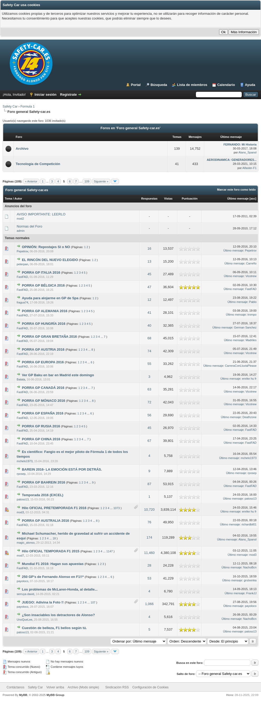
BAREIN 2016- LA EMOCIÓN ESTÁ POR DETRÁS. (62, 469)
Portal (136, 85)
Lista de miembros (192, 85)
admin (21, 230)
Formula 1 (27, 106)
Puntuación (189, 198)
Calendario (226, 85)
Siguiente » (101, 181)
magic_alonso (26, 542)
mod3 (20, 512)
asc (252, 198)
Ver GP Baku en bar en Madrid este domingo (58, 375)
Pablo (253, 301)
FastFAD (22, 276)
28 (149, 565)
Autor (18, 198)
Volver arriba (55, 687)
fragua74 (22, 302)
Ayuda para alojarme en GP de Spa (50, 298)
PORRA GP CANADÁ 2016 (43, 388)
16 (149, 248)
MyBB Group (55, 695)
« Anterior (31, 181)
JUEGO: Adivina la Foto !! (43, 602)
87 (149, 484)
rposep (21, 473)
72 (149, 402)
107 (93, 602)
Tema (8, 198)
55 (149, 364)
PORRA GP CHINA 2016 (41, 439)
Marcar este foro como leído (236, 189)
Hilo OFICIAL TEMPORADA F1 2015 (50, 551)
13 (149, 261)
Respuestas (149, 198)
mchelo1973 (24, 461)
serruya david (25, 594)
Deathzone (250, 417)
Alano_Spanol (247, 152)
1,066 (149, 604)
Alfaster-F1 (249, 168)
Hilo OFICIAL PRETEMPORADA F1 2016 (54, 508)
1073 (116, 508)
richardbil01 (249, 524)
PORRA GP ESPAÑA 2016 (43, 413)
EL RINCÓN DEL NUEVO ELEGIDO (50, 260)
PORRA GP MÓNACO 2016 (43, 401)
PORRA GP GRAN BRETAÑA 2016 (49, 337)
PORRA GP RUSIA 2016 (41, 426)
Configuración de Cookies (150, 687)
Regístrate (68, 94)
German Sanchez (245, 327)
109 (86, 181)
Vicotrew (251, 276)
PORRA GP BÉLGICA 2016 (43, 285)
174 (149, 537)
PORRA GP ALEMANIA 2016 (44, 311)
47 (149, 287)
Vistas (168, 198)
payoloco (22, 581)
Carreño (251, 263)
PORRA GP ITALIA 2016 (41, 272)
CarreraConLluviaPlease (241, 365)
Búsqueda (159, 85)
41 (149, 313)
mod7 (20, 555)
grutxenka (250, 580)
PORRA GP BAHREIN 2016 (43, 482)
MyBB (23, 695)
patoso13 (22, 499)
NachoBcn (250, 567)
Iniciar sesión (45, 94)
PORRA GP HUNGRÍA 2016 (43, 324)
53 (149, 578)
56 (149, 415)
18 (54, 538)
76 (149, 522)
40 (149, 325)
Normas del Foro (29, 226)
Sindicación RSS (117, 687)
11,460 (149, 553)
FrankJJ (251, 593)
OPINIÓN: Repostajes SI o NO (46, 247)
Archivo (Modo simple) (83, 687)
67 (149, 441)
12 (149, 300)
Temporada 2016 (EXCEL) (42, 495)
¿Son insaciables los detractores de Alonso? (58, 615)
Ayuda (250, 85)
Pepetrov (22, 251)
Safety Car (10, 106)
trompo (252, 314)
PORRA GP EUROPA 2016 (43, 362)
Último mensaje (238, 198)
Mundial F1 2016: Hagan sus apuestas (53, 564)
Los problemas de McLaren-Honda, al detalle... (60, 589)
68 (149, 338)
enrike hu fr (249, 378)
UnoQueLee (24, 619)
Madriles (251, 340)
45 (149, 274)
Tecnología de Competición (38, 164)
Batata (21, 379)
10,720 (149, 509)
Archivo (22, 149)
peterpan (22, 264)
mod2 (20, 218)
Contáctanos (15, 687)
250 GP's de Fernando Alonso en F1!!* (53, 577)
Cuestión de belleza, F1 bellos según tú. (54, 628)
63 (149, 389)
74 (149, 351)
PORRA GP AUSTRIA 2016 (43, 349)
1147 (109, 551)
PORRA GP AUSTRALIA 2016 (45, 521)
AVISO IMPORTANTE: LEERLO (41, 214)
